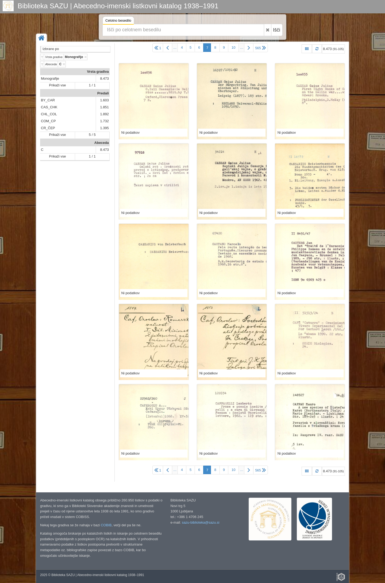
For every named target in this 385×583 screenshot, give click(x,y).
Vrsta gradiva (98, 72)
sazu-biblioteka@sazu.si (200, 522)
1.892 (104, 114)
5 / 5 (92, 135)
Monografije (50, 78)
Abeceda (101, 143)
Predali (103, 93)
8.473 (104, 78)
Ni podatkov (130, 133)
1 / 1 (92, 85)
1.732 (104, 121)
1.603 (104, 100)
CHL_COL (49, 114)
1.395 (104, 128)
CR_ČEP (48, 128)
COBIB (106, 525)
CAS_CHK (49, 107)
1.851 (104, 107)
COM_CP (48, 121)
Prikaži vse (57, 85)
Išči (276, 30)
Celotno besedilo (118, 21)
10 (233, 47)
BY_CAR (48, 100)
